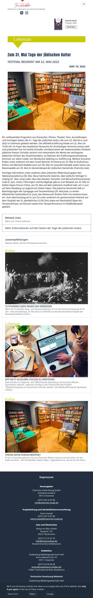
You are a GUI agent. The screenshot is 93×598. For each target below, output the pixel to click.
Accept (50, 594)
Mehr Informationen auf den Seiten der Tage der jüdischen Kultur (43, 228)
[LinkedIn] (21, 12)
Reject (32, 594)
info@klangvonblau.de (46, 541)
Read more (13, 594)
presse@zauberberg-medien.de (46, 567)
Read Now (71, 27)
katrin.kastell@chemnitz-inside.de (46, 519)
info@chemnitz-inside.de (46, 502)
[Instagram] (26, 12)
